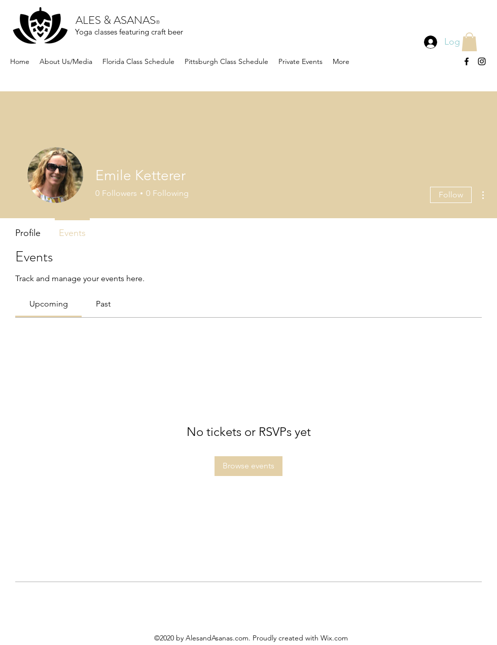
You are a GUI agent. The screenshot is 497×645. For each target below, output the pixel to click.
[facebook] (467, 61)
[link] (48, 304)
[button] (469, 41)
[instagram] (482, 61)
